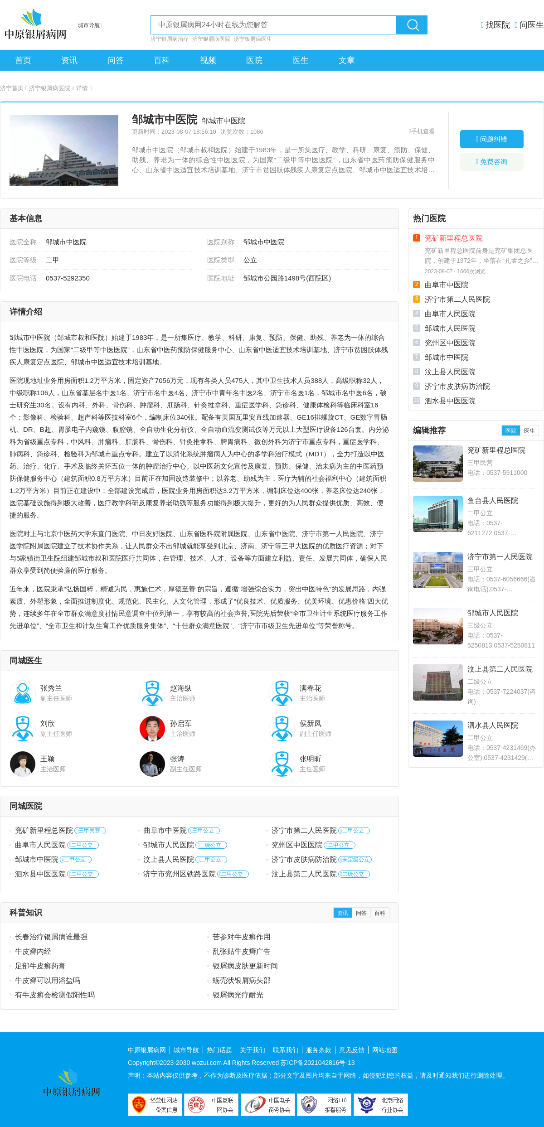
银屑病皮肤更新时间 (245, 966)
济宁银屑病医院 (211, 39)
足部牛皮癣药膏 (40, 966)
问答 (115, 60)
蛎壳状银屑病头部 (242, 980)
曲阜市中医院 (165, 830)
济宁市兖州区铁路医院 (179, 874)
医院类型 (220, 260)
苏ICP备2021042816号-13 (318, 1062)
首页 (23, 60)
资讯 (69, 60)
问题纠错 (492, 139)
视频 (208, 60)
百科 (162, 60)
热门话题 (219, 1050)
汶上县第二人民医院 (304, 874)
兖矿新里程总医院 (44, 830)
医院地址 (220, 278)
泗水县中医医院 (40, 874)
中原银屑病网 (147, 1050)
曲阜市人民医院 (40, 845)
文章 (347, 60)
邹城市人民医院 (168, 845)
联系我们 (285, 1050)
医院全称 (23, 242)
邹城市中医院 (36, 859)
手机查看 (423, 131)
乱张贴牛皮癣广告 (242, 951)
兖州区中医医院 (297, 845)
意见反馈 (351, 1050)
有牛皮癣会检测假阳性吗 (55, 995)
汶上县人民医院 (168, 859)
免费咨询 (492, 161)
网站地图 (385, 1050)
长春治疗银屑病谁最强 (51, 937)
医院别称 (220, 242)
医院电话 (23, 278)
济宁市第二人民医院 (304, 830)
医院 (254, 60)
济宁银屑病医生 (253, 39)
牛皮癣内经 (33, 951)
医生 (300, 60)
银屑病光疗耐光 (238, 995)
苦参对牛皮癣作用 (242, 937)
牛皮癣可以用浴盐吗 (47, 980)
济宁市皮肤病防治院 (304, 859)
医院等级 (23, 260)
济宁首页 (13, 88)
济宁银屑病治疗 (170, 39)
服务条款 (318, 1050)
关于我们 (252, 1050)
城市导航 (186, 1050)
